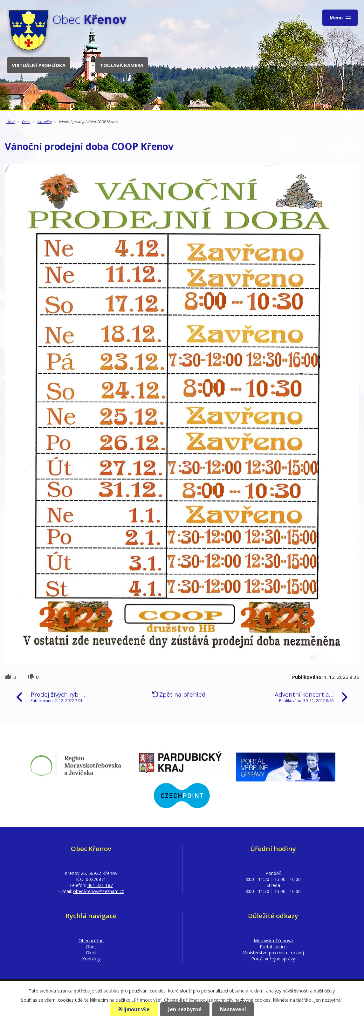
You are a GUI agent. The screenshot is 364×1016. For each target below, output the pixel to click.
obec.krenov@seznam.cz (98, 891)
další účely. (325, 991)
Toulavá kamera (121, 65)
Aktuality (45, 121)
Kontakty (91, 959)
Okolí (91, 953)
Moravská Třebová (273, 941)
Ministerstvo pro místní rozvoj (273, 953)
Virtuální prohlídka (38, 65)
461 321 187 (100, 885)
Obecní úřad (91, 941)
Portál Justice (273, 947)
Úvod (10, 121)
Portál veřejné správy (273, 959)
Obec (26, 121)
